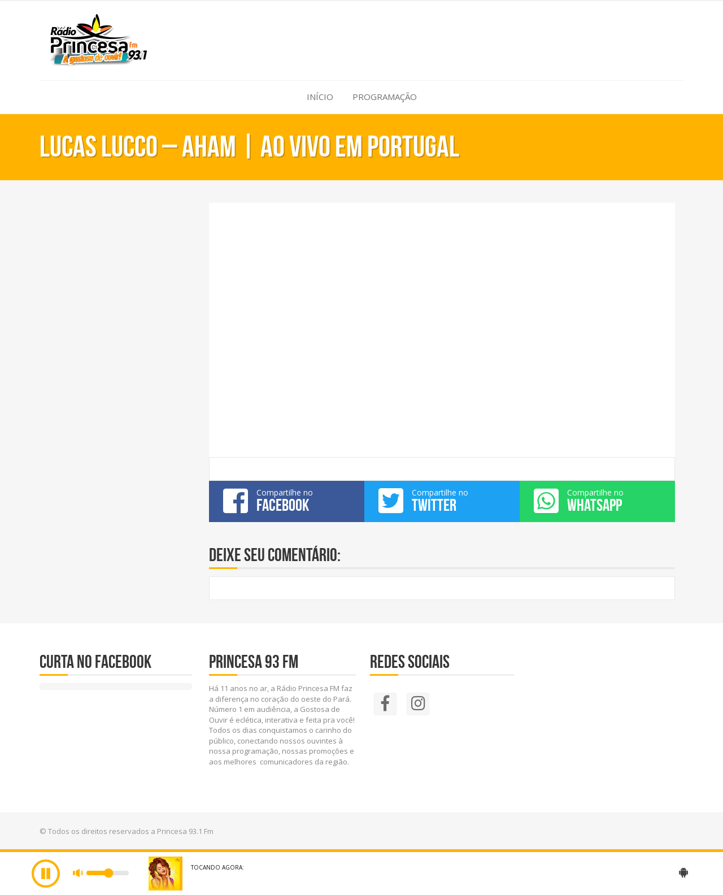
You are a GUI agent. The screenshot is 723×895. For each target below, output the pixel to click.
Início (320, 96)
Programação (384, 96)
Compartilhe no (286, 500)
